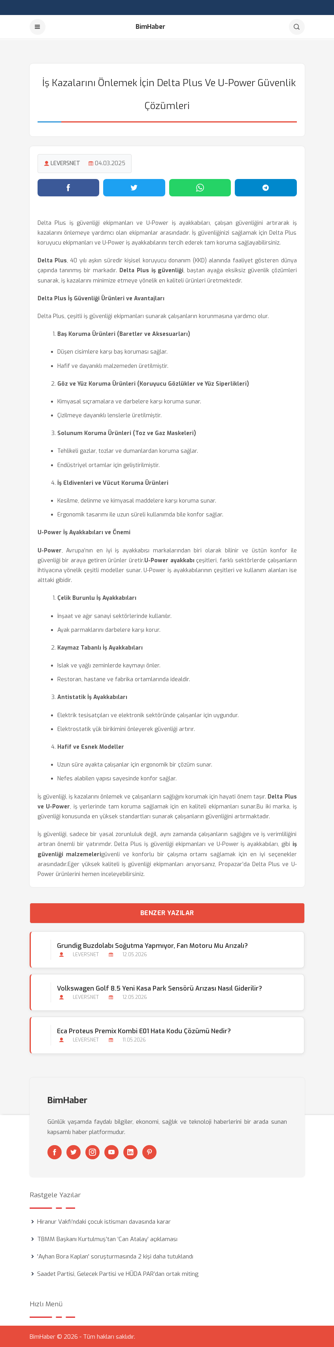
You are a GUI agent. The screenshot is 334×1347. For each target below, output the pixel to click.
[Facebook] (54, 1151)
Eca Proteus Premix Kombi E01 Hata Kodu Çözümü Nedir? (144, 1031)
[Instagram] (92, 1151)
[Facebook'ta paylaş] (69, 187)
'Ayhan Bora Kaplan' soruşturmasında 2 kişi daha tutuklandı (115, 1256)
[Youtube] (111, 1151)
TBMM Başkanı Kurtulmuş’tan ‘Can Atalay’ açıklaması (107, 1238)
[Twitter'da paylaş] (134, 187)
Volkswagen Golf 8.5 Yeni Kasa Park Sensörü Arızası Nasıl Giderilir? (159, 988)
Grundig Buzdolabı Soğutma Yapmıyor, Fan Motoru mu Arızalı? (152, 945)
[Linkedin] (130, 1151)
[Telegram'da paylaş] (266, 187)
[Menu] (37, 27)
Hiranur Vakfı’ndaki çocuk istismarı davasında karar (104, 1221)
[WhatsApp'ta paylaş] (200, 187)
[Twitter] (73, 1151)
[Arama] (297, 27)
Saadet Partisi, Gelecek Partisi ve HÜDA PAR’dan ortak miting (118, 1273)
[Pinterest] (149, 1151)
